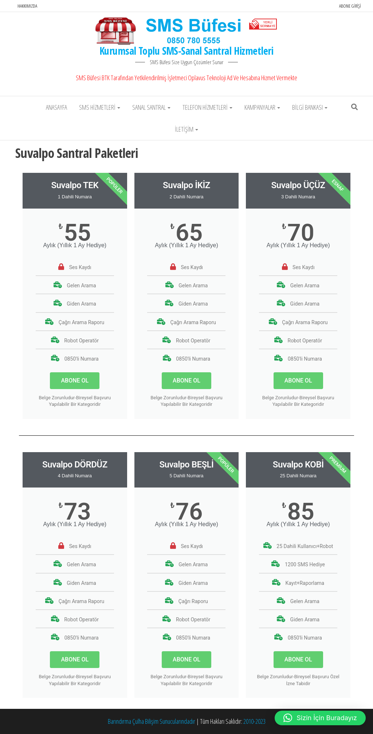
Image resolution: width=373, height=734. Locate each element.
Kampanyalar (262, 107)
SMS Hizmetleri (99, 107)
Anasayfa (56, 107)
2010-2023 (254, 721)
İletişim (186, 129)
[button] (320, 718)
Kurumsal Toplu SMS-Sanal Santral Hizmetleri (186, 51)
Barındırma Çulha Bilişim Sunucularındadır (151, 721)
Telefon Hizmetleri (207, 107)
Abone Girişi (350, 6)
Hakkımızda (27, 6)
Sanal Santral (151, 107)
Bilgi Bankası (309, 107)
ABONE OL (75, 380)
